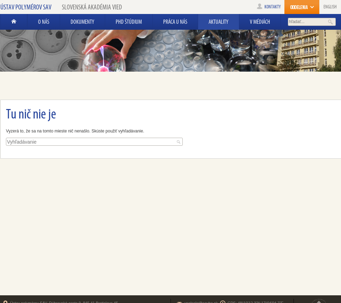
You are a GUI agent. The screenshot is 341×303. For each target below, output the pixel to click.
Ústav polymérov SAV (25, 7)
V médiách (260, 21)
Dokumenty (82, 21)
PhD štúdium (129, 21)
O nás (43, 21)
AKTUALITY (218, 21)
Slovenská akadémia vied (92, 7)
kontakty (269, 7)
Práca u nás (175, 21)
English (330, 7)
